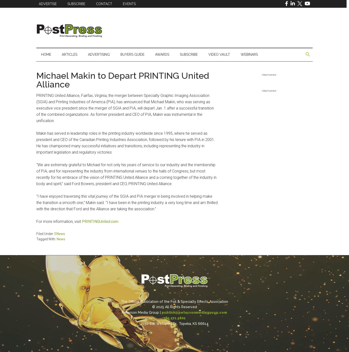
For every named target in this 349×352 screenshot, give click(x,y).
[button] (308, 54)
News (61, 239)
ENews (60, 234)
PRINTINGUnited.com (100, 221)
